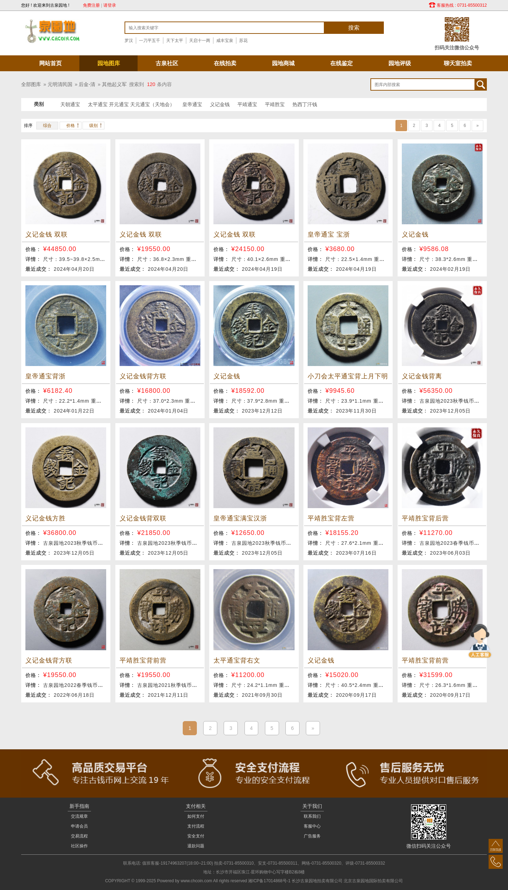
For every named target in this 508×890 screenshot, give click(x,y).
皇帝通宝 (192, 104)
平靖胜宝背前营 (143, 660)
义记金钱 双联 (46, 234)
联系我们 (312, 816)
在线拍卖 (225, 63)
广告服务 (312, 836)
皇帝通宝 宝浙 (329, 234)
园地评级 (399, 63)
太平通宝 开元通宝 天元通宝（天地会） (131, 104)
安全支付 (195, 836)
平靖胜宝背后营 (425, 518)
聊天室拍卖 (458, 63)
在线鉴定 (341, 63)
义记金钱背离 (422, 376)
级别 (93, 125)
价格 (70, 125)
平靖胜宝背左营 (331, 518)
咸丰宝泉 (224, 40)
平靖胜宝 (275, 104)
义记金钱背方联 (143, 376)
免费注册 (91, 5)
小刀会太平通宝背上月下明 (348, 376)
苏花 (243, 40)
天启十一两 (199, 40)
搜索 (353, 28)
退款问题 (195, 845)
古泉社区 (167, 63)
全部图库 (31, 84)
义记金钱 (220, 104)
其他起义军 (114, 84)
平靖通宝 (247, 104)
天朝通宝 (70, 104)
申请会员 (79, 826)
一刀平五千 (149, 40)
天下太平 (174, 40)
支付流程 (195, 826)
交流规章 (79, 816)
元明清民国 (60, 84)
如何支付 (195, 816)
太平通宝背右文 (236, 660)
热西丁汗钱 (304, 104)
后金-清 (87, 84)
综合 (47, 125)
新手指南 (79, 806)
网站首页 (50, 63)
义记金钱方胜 (45, 518)
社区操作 (79, 845)
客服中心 (312, 826)
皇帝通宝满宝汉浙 (240, 518)
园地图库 (108, 63)
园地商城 (283, 63)
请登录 (109, 5)
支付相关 (196, 806)
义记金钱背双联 (143, 518)
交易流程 (79, 836)
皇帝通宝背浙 (45, 376)
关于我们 (312, 806)
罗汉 (129, 40)
